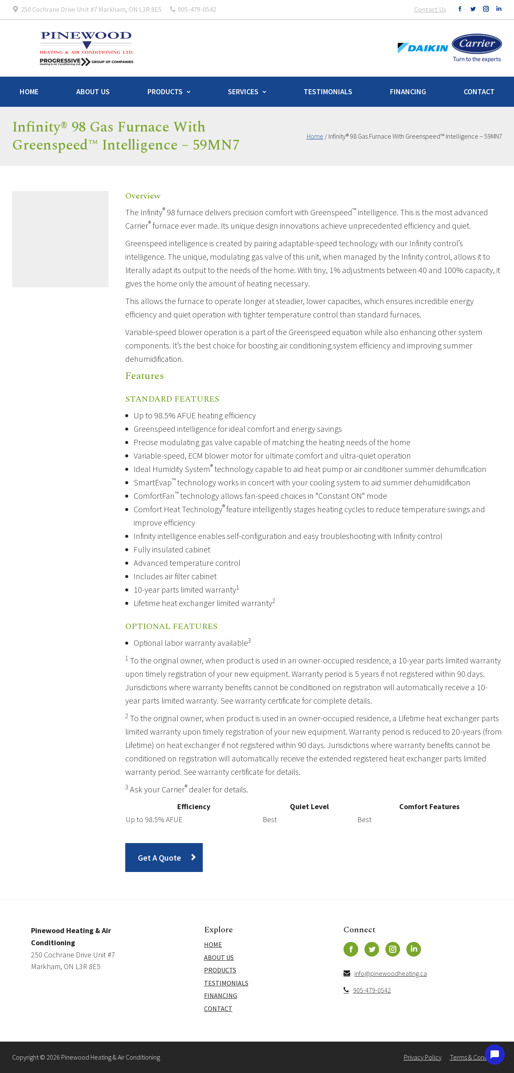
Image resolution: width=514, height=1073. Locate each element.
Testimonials (328, 91)
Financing (408, 91)
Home (29, 91)
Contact (479, 91)
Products (165, 91)
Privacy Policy (423, 1057)
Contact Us (430, 9)
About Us (93, 91)
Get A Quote (159, 857)
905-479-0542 (367, 990)
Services (243, 91)
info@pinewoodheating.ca (385, 973)
